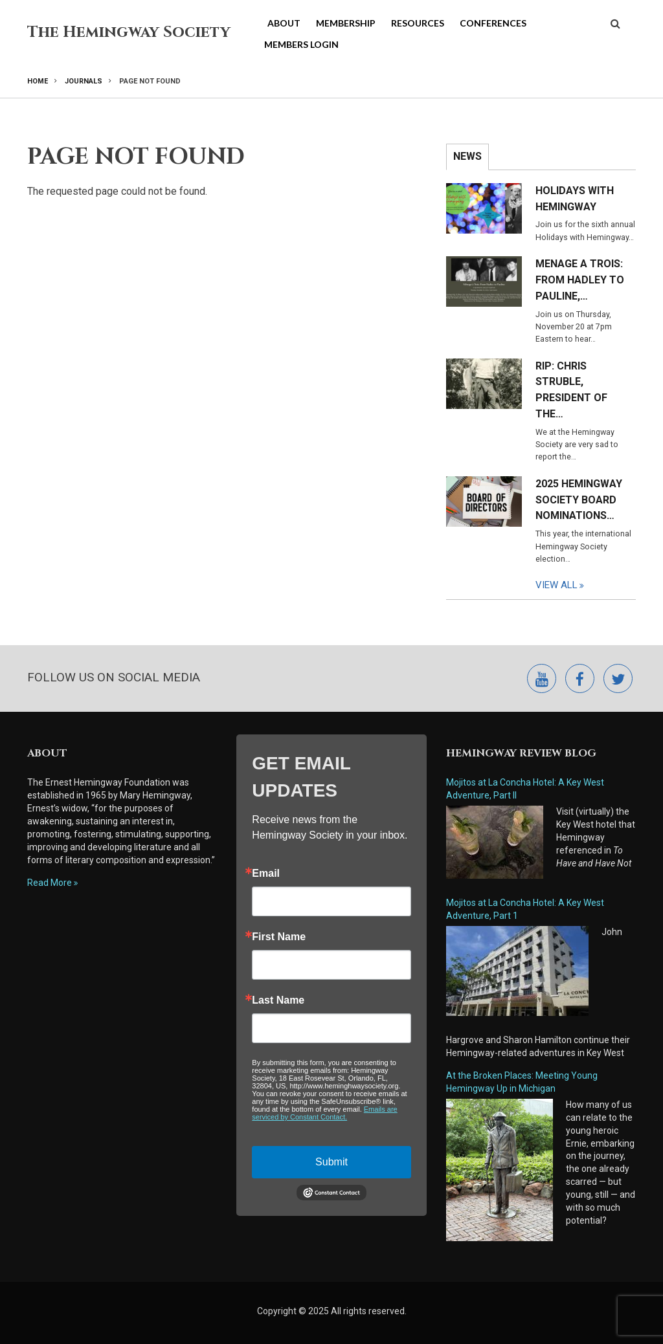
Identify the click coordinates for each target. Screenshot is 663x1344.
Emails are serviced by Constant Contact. (324, 1113)
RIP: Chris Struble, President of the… (571, 390)
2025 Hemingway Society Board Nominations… (578, 500)
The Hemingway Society (128, 32)
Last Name (278, 1000)
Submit (331, 1161)
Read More (49, 882)
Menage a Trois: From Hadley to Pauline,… (579, 280)
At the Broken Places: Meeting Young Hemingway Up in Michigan (522, 1082)
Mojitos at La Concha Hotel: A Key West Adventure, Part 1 (525, 909)
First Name (279, 937)
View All (556, 585)
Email (266, 873)
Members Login (301, 44)
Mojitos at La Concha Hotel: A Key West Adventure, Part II (525, 788)
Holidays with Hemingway (574, 198)
